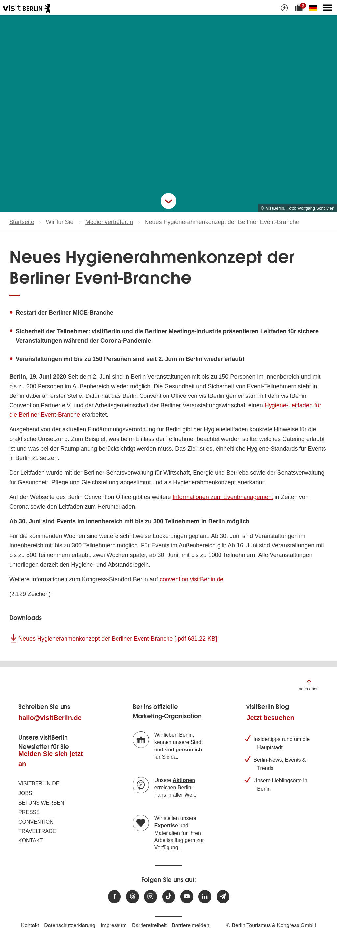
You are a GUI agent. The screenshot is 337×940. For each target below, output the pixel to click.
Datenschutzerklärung (69, 925)
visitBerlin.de (38, 783)
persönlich (189, 749)
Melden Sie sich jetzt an (50, 758)
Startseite (21, 222)
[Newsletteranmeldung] (223, 896)
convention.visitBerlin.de (191, 579)
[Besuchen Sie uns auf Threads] (132, 896)
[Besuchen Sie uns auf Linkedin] (204, 896)
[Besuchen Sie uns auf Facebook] (114, 896)
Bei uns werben (41, 803)
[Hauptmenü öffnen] (327, 7)
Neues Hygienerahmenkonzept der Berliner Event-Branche (117, 638)
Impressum (114, 925)
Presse (29, 812)
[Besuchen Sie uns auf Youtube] (186, 896)
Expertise (166, 825)
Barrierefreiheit (149, 925)
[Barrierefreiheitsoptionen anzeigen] (284, 7)
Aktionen (184, 780)
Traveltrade (37, 831)
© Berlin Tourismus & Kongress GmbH (271, 925)
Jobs (25, 793)
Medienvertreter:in (109, 222)
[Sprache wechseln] (315, 7)
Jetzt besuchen (270, 717)
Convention (36, 822)
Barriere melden (190, 925)
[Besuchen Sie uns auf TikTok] (168, 896)
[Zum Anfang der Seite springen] (309, 685)
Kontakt (30, 840)
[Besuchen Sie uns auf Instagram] (150, 896)
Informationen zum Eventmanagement (223, 497)
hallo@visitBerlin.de (50, 717)
